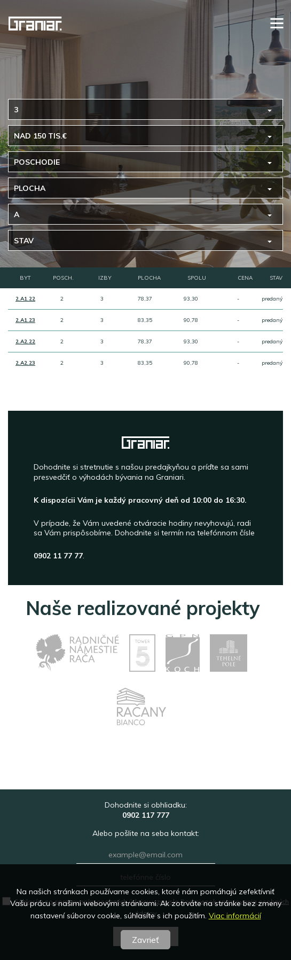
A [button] (16, 214)
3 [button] (16, 109)
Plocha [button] (29, 188)
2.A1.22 (25, 298)
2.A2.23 (25, 362)
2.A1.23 (25, 320)
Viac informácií (235, 915)
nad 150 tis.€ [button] (40, 136)
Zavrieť (145, 939)
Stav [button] (24, 240)
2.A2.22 (25, 341)
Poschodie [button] (37, 162)
